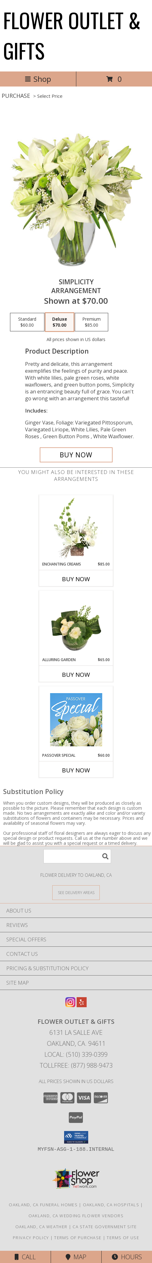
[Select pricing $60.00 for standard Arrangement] (27, 322)
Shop (38, 79)
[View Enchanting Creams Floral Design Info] (76, 528)
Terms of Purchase (77, 1237)
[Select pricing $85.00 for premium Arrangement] (91, 322)
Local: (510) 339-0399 (76, 1054)
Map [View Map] (76, 1257)
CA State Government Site (105, 1226)
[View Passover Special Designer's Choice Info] (76, 719)
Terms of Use (123, 1237)
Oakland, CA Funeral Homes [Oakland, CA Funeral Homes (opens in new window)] (43, 1205)
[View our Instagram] (70, 1005)
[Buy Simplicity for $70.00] (76, 454)
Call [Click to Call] (25, 1257)
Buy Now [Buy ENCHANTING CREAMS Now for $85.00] (76, 579)
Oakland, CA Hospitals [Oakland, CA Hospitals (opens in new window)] (111, 1205)
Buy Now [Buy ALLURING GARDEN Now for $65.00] (76, 675)
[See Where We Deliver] (76, 892)
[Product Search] (77, 856)
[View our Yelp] (82, 1005)
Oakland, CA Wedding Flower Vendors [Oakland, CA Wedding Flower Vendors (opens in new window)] (76, 1215)
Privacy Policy (31, 1237)
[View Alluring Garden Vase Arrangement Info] (76, 623)
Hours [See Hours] (127, 1257)
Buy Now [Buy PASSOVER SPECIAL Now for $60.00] (76, 770)
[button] (76, 1137)
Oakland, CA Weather (41, 1226)
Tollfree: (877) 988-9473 (76, 1065)
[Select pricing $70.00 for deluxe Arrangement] (59, 322)
